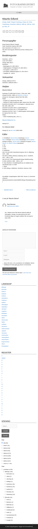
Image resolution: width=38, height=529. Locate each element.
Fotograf (13, 22)
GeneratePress (29, 526)
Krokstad (9, 518)
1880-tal (18, 24)
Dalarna (4, 291)
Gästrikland (5, 298)
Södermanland (5, 328)
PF (8, 26)
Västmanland (5, 339)
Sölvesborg (10, 494)
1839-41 (6, 445)
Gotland (4, 296)
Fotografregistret (22, 4)
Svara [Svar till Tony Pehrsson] (6, 221)
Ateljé (8, 22)
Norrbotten (4, 315)
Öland (3, 344)
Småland (4, 324)
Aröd (8, 500)
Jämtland (4, 309)
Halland (4, 302)
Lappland (4, 311)
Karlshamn (10, 484)
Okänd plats (5, 320)
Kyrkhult (9, 489)
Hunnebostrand (11, 515)
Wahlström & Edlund (22, 95)
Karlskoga (19, 22)
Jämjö (8, 476)
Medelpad (4, 313)
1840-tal (6, 448)
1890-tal (24, 24)
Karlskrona (10, 487)
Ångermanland (5, 341)
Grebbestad (10, 510)
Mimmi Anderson (31, 190)
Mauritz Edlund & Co (8, 120)
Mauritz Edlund (14, 138)
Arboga (4, 22)
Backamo (9, 502)
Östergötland (5, 346)
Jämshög (9, 479)
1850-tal (6, 451)
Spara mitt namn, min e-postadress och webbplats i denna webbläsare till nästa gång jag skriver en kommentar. (19, 263)
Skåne (3, 322)
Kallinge (9, 481)
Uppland (4, 330)
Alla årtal (5, 443)
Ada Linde (13, 130)
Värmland (4, 333)
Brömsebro (10, 474)
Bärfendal (9, 505)
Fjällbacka (10, 507)
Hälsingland (5, 304)
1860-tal (7, 453)
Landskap (8, 469)
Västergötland (5, 337)
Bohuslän (4, 289)
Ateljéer (4, 358)
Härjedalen (4, 307)
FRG (5, 26)
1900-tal (29, 24)
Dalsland (4, 293)
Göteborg (4, 300)
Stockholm (13, 24)
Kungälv (9, 520)
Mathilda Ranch (8, 190)
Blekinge (4, 287)
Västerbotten (5, 335)
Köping (24, 22)
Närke (3, 317)
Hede (8, 512)
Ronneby (10, 492)
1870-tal (7, 456)
